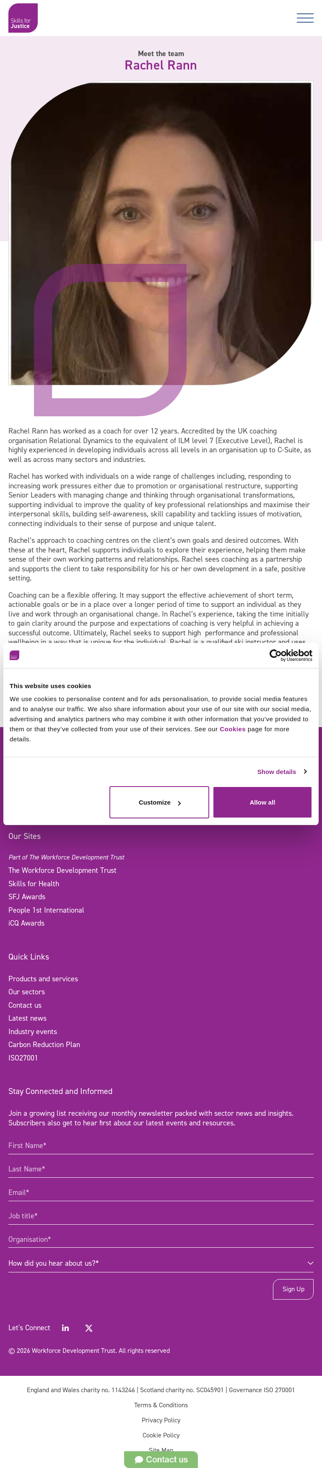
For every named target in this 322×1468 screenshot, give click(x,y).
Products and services (43, 979)
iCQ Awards (26, 923)
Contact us (25, 1005)
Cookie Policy (161, 1435)
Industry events (32, 1032)
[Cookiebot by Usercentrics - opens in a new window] (275, 655)
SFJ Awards (26, 897)
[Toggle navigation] (305, 18)
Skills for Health (33, 884)
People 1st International (46, 910)
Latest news (27, 1018)
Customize (160, 802)
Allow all (262, 802)
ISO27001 (23, 1058)
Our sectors (26, 992)
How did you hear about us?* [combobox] (53, 1263)
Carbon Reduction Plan (44, 1045)
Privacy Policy (161, 1420)
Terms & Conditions (161, 1405)
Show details (276, 771)
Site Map (161, 1450)
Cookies (233, 729)
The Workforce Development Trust (62, 870)
